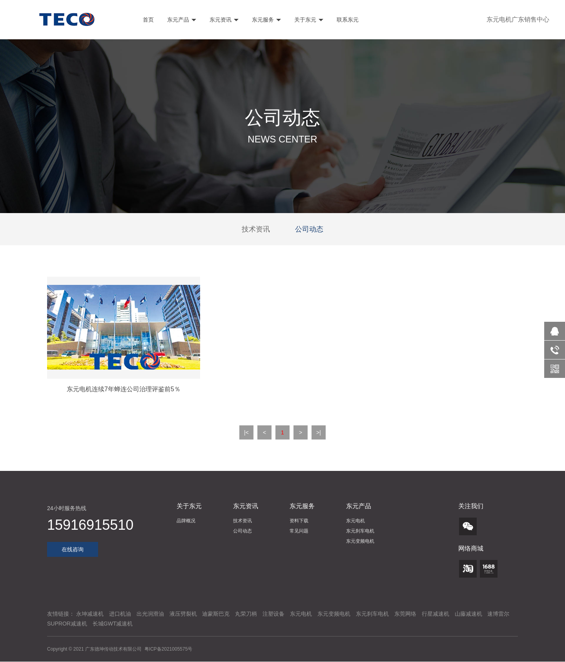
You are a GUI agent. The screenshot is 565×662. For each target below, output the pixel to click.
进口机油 (120, 614)
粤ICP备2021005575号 (168, 649)
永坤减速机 (90, 614)
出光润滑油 (150, 614)
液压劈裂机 (183, 614)
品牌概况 (186, 520)
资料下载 (299, 520)
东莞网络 (405, 614)
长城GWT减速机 (113, 623)
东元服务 (265, 19)
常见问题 (299, 531)
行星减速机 (435, 614)
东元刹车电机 (360, 531)
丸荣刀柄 (246, 614)
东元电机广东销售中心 (518, 19)
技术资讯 (256, 229)
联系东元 (347, 19)
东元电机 (355, 520)
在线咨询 (73, 549)
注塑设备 (273, 614)
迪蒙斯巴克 (216, 614)
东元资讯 (223, 19)
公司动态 (309, 229)
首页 (148, 19)
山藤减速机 (468, 614)
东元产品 (181, 19)
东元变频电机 (360, 541)
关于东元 (308, 19)
